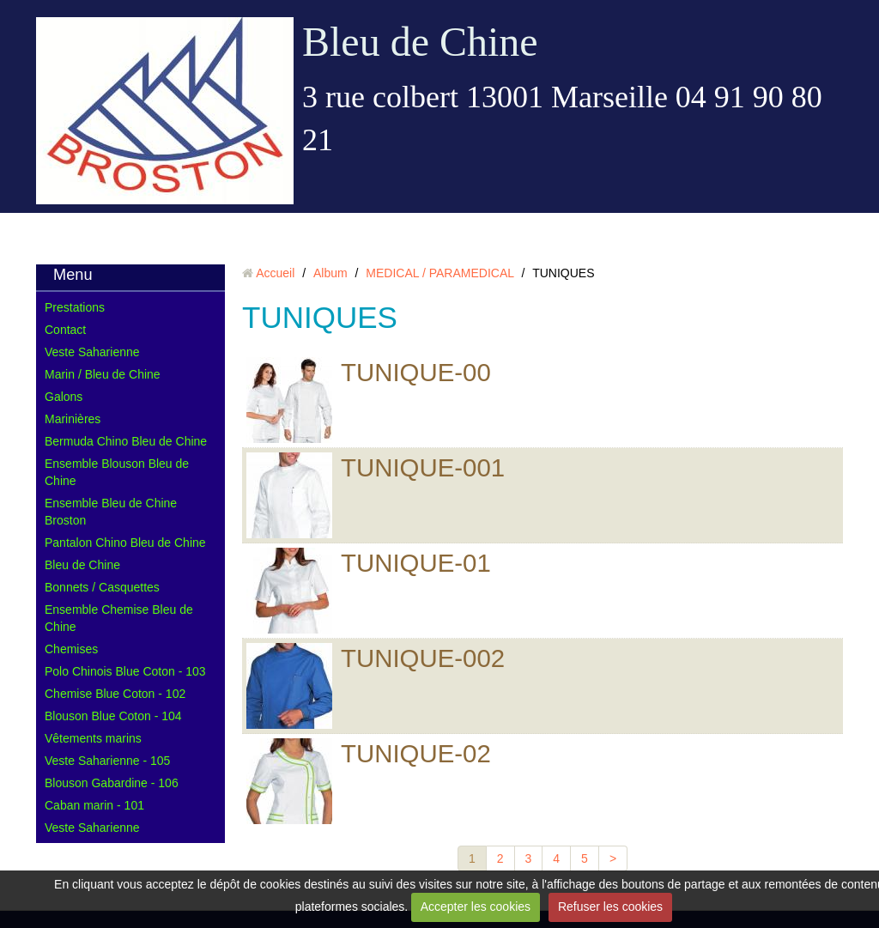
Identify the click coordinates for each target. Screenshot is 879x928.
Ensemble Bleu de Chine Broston (111, 511)
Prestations (75, 307)
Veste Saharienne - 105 (107, 760)
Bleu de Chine (420, 41)
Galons (63, 396)
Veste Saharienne (92, 352)
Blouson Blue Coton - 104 (113, 716)
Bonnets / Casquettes (102, 587)
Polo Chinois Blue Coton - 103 (125, 671)
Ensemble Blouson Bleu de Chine (117, 472)
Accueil (275, 273)
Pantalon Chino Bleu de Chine (125, 542)
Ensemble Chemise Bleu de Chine (119, 618)
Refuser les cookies (610, 906)
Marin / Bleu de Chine (103, 374)
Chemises (71, 649)
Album (330, 273)
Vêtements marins (93, 738)
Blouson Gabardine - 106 (112, 783)
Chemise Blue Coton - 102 (115, 694)
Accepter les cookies (475, 906)
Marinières (72, 419)
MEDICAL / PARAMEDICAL (439, 273)
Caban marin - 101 (94, 805)
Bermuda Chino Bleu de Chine (126, 441)
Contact (65, 330)
